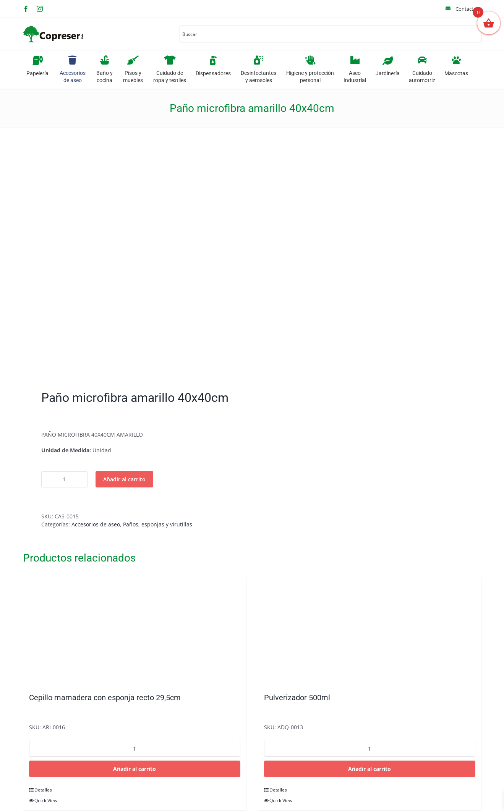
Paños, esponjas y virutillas (157, 524)
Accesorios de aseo (95, 524)
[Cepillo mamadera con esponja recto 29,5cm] (134, 631)
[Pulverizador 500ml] (369, 631)
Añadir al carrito (124, 479)
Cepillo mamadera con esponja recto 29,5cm (105, 697)
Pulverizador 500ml (297, 697)
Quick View (45, 800)
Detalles (43, 790)
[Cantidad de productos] (64, 479)
